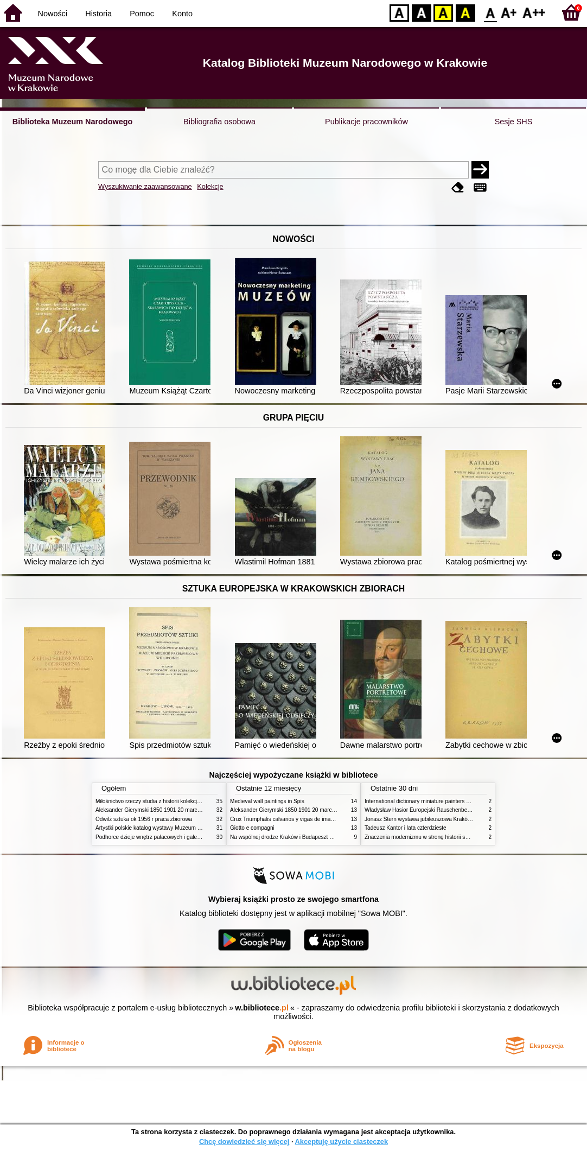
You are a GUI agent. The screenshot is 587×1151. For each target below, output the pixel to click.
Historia (98, 13)
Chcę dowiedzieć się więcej (244, 1141)
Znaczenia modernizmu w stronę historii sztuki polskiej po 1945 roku (447, 837)
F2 (534, 12)
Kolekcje (210, 186)
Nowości (52, 13)
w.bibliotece (262, 1007)
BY (465, 12)
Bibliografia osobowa (219, 121)
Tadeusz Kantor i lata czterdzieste (405, 828)
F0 (490, 12)
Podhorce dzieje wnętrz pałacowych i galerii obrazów (159, 837)
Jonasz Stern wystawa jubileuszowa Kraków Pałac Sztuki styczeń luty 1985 (456, 819)
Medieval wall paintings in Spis (267, 801)
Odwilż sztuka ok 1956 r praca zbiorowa (143, 819)
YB (443, 12)
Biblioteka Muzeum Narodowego (72, 121)
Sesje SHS (514, 121)
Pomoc (142, 13)
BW (421, 12)
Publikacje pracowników (366, 121)
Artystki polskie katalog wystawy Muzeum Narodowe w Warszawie (175, 828)
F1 (509, 12)
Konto (182, 13)
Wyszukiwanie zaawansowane (145, 186)
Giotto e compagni (252, 828)
